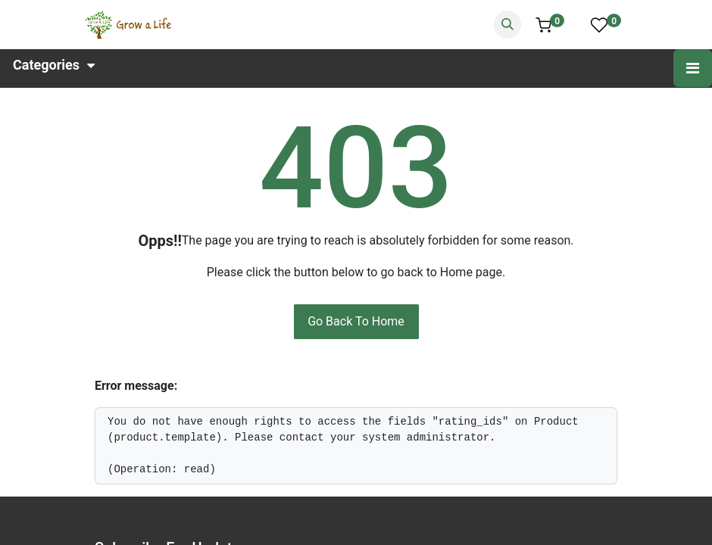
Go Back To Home (356, 321)
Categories (54, 63)
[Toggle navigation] (692, 68)
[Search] (507, 25)
